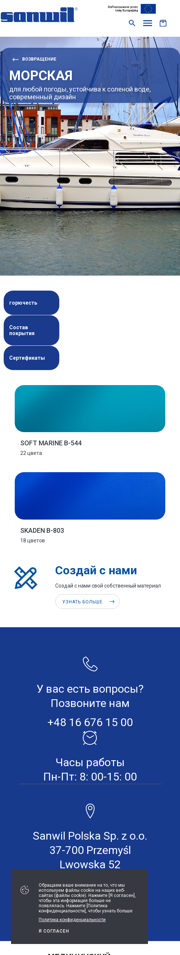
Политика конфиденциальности (72, 919)
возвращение (39, 59)
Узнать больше (82, 601)
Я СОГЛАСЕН (54, 931)
